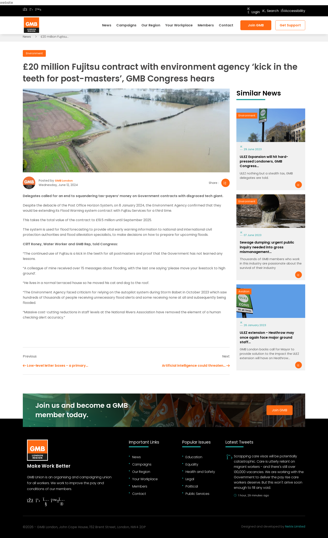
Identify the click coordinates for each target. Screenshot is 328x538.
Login (253, 12)
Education (194, 457)
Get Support (290, 25)
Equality (192, 464)
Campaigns (126, 25)
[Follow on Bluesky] (37, 9)
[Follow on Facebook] (25, 9)
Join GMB (256, 25)
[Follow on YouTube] (46, 502)
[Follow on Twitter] (31, 9)
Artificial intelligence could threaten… (194, 365)
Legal (190, 479)
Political (192, 486)
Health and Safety (200, 471)
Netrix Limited (295, 526)
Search (270, 10)
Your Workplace (179, 25)
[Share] (225, 183)
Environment (34, 53)
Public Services (197, 493)
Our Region (150, 25)
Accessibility (293, 10)
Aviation (243, 291)
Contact (226, 25)
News (106, 25)
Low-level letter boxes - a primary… (57, 365)
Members (206, 25)
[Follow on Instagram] (62, 502)
